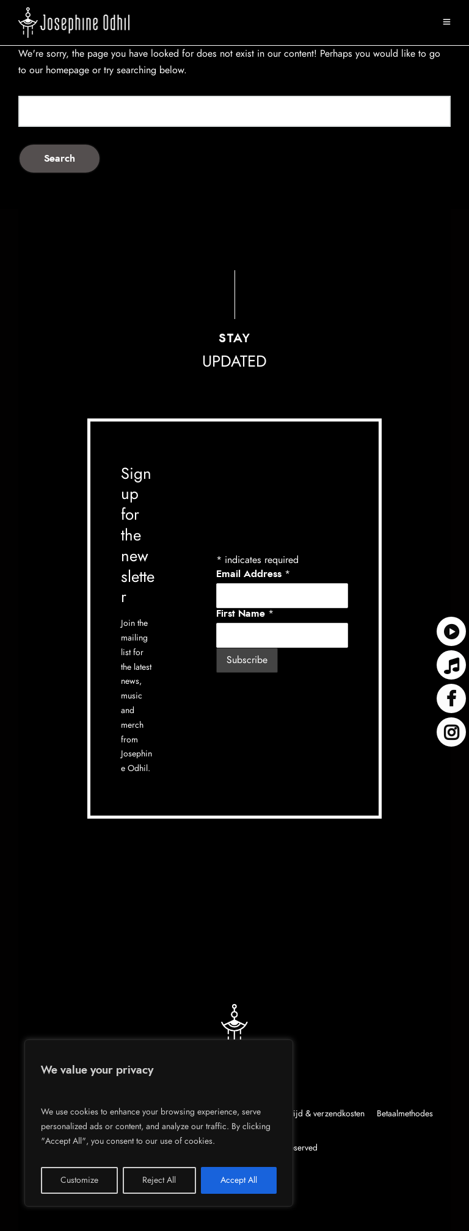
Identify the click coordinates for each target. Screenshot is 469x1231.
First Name (245, 614)
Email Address (253, 574)
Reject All (159, 1180)
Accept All (238, 1180)
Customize (79, 1180)
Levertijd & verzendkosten (318, 1114)
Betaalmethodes (405, 1114)
